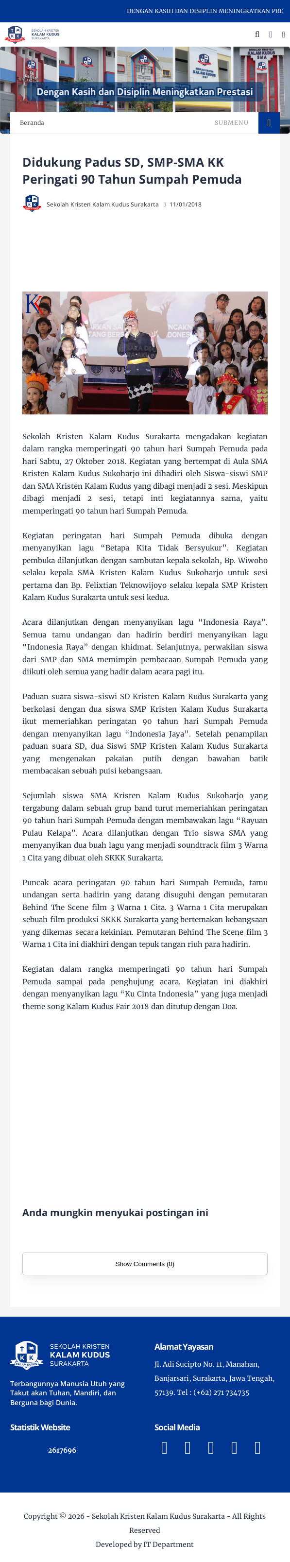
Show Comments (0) (145, 1264)
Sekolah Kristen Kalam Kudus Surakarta (158, 1516)
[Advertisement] (156, 253)
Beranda (32, 122)
